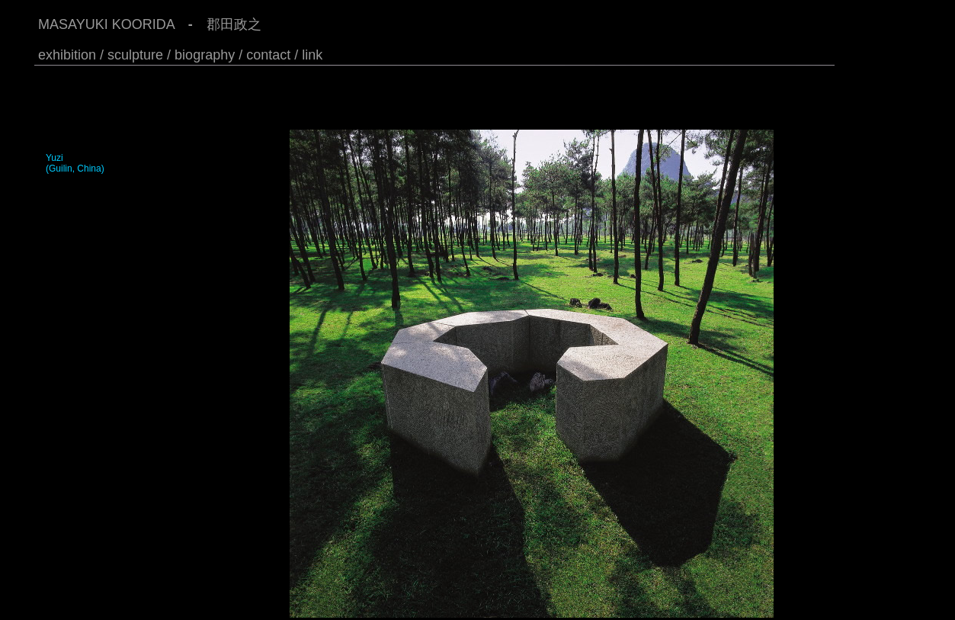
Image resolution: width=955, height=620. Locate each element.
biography (205, 55)
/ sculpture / (135, 55)
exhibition (67, 55)
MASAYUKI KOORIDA (106, 24)
